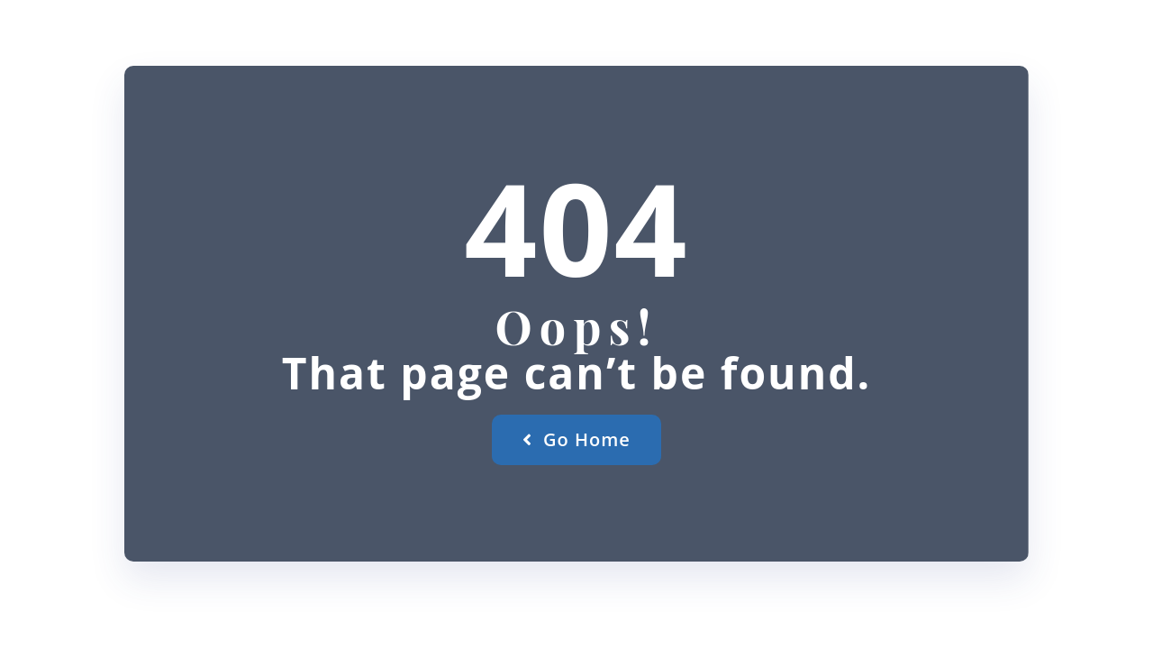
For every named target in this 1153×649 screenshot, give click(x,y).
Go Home (576, 439)
